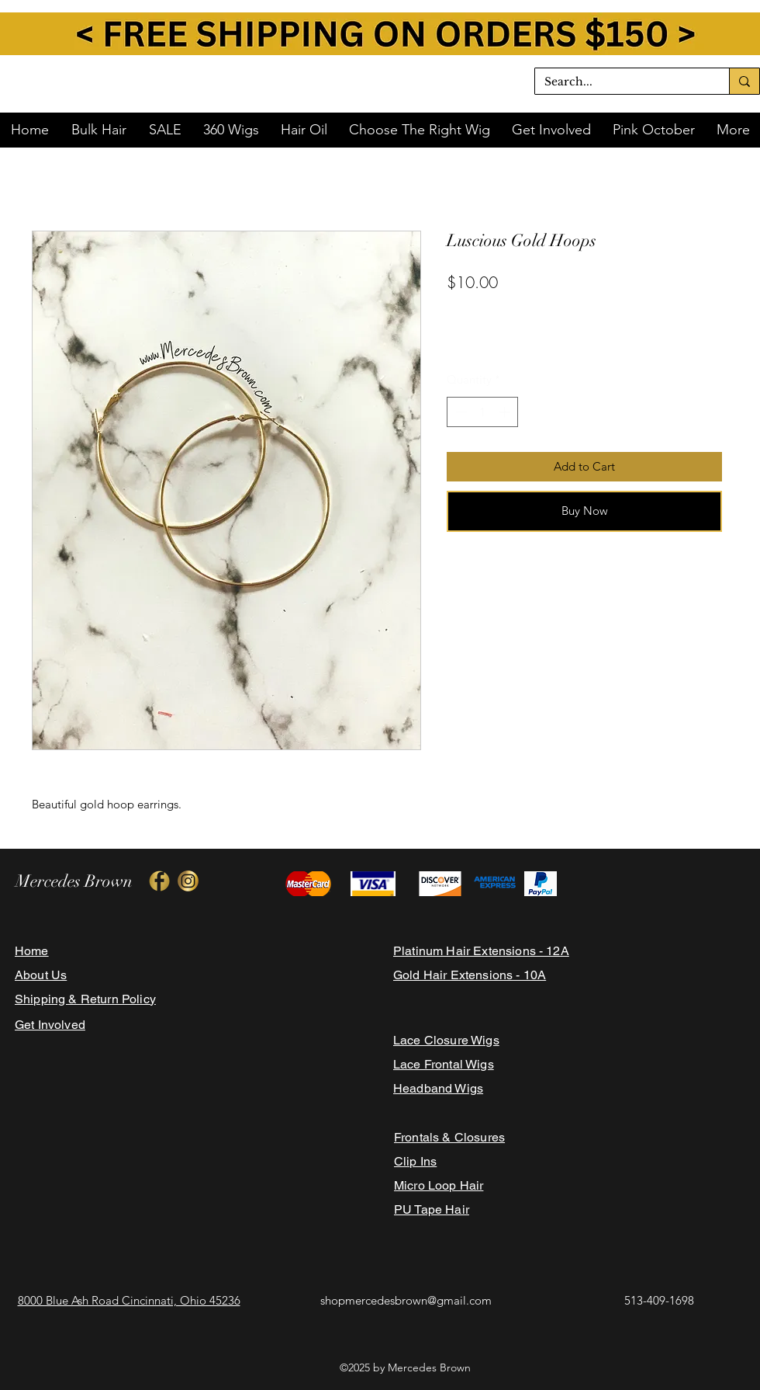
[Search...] (620, 82)
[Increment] (506, 412)
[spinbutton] (483, 412)
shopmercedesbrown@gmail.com (406, 1300)
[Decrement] (459, 412)
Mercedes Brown (74, 880)
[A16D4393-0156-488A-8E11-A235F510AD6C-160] (159, 880)
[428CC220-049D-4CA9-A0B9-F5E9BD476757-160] (188, 880)
